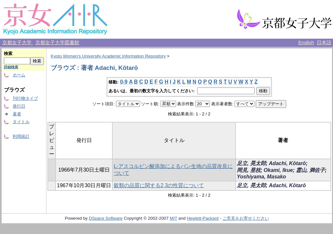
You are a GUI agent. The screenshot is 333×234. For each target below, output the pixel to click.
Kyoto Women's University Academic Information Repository (108, 56)
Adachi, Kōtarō (287, 163)
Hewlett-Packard (203, 218)
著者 (17, 113)
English (306, 42)
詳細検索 (11, 67)
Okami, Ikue (278, 170)
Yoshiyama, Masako (261, 176)
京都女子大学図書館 (57, 42)
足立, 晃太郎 (251, 163)
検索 (8, 53)
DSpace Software (105, 218)
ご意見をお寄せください (246, 218)
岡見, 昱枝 (249, 170)
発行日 (19, 106)
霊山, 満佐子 (310, 170)
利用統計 (21, 136)
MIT (173, 218)
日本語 (324, 42)
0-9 (123, 81)
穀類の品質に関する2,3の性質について (159, 185)
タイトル (21, 121)
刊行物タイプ (25, 98)
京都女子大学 (17, 42)
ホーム (19, 74)
